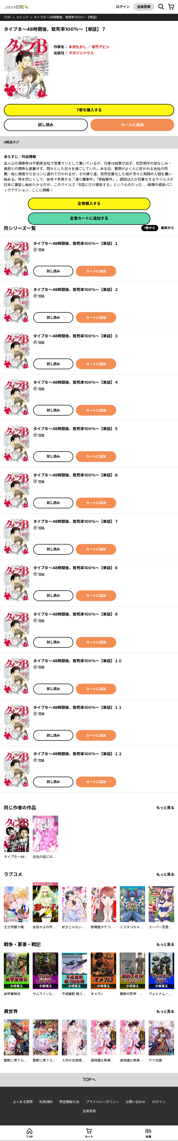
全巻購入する (89, 203)
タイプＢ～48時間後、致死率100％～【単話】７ (75, 521)
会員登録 (143, 7)
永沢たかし (78, 47)
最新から (167, 228)
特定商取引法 (69, 1102)
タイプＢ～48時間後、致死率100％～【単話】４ (75, 382)
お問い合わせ (136, 1102)
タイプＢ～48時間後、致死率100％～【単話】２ (75, 289)
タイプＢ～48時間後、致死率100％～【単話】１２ (77, 753)
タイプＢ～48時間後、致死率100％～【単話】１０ (77, 660)
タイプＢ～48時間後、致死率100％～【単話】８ (75, 567)
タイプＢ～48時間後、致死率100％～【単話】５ (75, 428)
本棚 (148, 1136)
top (7, 17)
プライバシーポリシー (102, 1102)
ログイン (122, 7)
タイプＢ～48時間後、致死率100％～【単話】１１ (77, 707)
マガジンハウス (81, 53)
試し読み (45, 124)
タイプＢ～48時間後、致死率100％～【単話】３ (75, 336)
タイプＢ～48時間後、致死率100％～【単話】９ (75, 614)
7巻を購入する (89, 110)
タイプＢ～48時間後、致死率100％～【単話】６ (75, 475)
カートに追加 (132, 124)
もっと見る (165, 807)
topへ (89, 1079)
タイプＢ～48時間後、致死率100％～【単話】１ (75, 243)
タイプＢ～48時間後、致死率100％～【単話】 (66, 17)
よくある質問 (23, 1102)
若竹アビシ (101, 47)
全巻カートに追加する (89, 218)
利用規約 (46, 1102)
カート (89, 1136)
